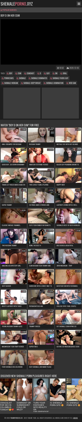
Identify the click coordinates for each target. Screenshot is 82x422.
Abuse (75, 418)
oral (63, 73)
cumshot (29, 73)
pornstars (8, 78)
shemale (21, 78)
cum (18, 73)
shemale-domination (53, 83)
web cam (71, 83)
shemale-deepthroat (31, 83)
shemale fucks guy (59, 78)
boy (9, 73)
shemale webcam (10, 83)
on (55, 73)
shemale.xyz (17, 3)
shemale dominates (38, 78)
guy (47, 73)
